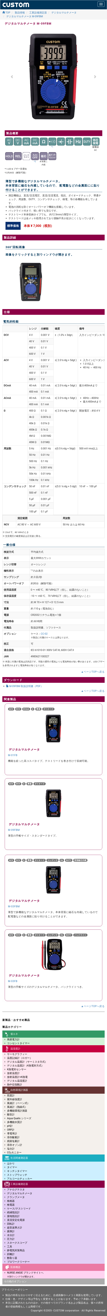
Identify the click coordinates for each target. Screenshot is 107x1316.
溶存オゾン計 (14, 1144)
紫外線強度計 (14, 1099)
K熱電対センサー (16, 1069)
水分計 (11, 1235)
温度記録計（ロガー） (19, 1057)
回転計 (11, 1223)
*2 (35, 161)
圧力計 (11, 1238)
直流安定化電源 (16, 1219)
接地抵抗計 (13, 1216)
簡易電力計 (13, 1039)
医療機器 (12, 1267)
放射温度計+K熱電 (17, 1076)
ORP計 (10, 1129)
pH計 (10, 1125)
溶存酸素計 (13, 1137)
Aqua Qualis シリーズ (19, 1118)
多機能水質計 (14, 1122)
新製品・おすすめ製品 (16, 1019)
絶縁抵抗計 (13, 1212)
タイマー (12, 1167)
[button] (12, 76)
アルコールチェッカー (19, 1178)
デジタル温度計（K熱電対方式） (25, 1065)
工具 (9, 1246)
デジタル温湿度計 (17, 1080)
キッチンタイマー (17, 1171)
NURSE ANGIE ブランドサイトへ (25, 1272)
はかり (11, 1163)
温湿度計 (12, 1049)
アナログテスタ (16, 1189)
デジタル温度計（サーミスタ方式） (27, 1061)
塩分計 (11, 1148)
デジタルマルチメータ (19, 1193)
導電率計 (12, 1133)
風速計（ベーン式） (18, 1103)
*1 (52, 147)
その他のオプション (15, 1281)
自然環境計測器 (16, 1090)
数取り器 (12, 1257)
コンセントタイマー (18, 1043)
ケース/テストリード (19, 1208)
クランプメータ (16, 1197)
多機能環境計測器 (17, 1110)
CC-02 (44, 633)
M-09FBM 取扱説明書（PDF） (24, 686)
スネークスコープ (17, 1242)
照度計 (11, 1095)
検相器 (11, 1200)
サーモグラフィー (17, 1054)
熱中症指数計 (14, 1084)
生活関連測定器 (16, 1158)
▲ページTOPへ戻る (93, 671)
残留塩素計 (13, 1141)
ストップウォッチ (17, 1174)
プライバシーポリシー (15, 1289)
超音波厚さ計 (14, 1227)
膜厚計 (11, 1231)
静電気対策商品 (16, 1250)
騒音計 (11, 1114)
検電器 (11, 1204)
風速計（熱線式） (17, 1106)
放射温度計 (13, 1073)
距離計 (11, 1254)
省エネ (11, 1034)
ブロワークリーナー (18, 1261)
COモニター (14, 1152)
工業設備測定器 (16, 1184)
